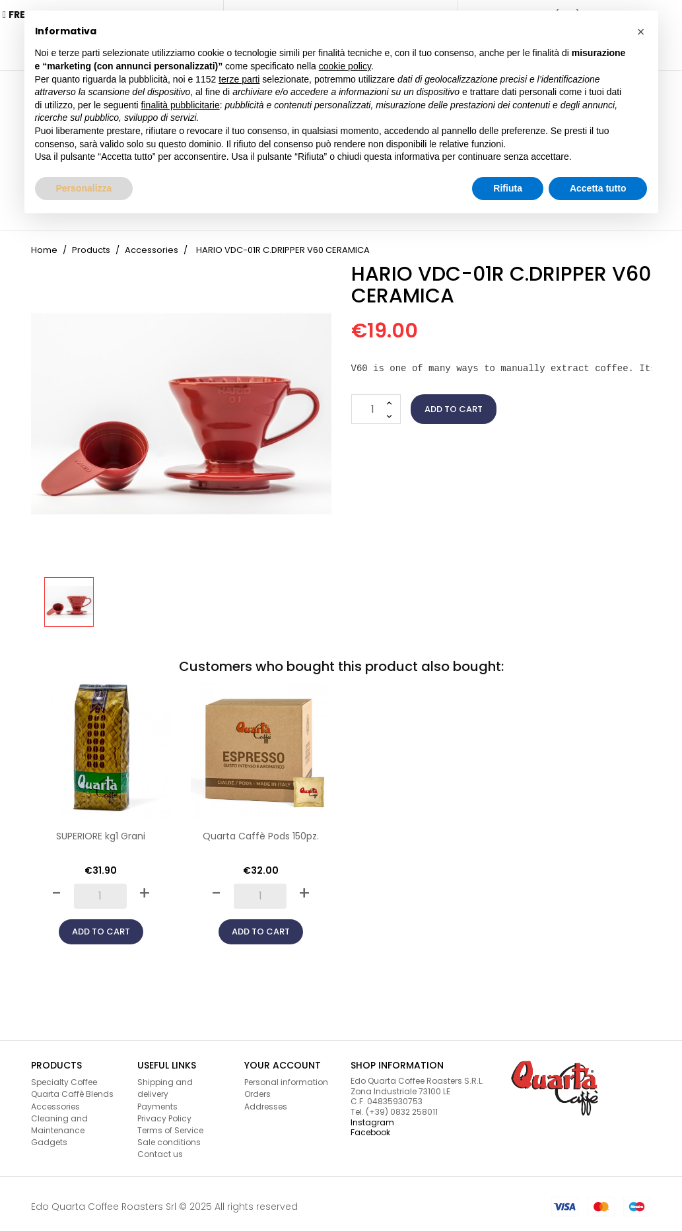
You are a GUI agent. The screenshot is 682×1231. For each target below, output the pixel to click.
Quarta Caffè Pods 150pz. (261, 830)
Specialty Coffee (64, 1076)
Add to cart (454, 403)
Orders (257, 1088)
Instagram (372, 1116)
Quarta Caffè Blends (72, 1088)
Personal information (286, 1076)
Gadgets (49, 1137)
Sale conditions (169, 1137)
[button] (641, 31)
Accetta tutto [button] (598, 188)
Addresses (265, 1100)
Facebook (370, 1127)
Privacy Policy (164, 1112)
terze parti (239, 79)
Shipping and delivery (165, 1082)
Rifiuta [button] (507, 188)
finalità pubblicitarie (180, 105)
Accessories (55, 1100)
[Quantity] (376, 404)
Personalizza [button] (84, 188)
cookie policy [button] (345, 66)
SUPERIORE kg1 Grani (100, 830)
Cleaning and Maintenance (59, 1118)
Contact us (160, 1148)
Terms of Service (170, 1124)
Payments (157, 1100)
